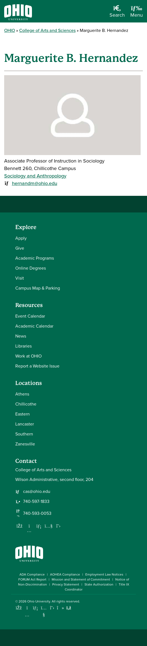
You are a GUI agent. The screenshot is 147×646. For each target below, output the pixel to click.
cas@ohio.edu (36, 491)
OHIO (9, 30)
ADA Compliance (32, 574)
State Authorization (98, 584)
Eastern (22, 414)
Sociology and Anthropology (35, 175)
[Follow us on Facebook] (19, 526)
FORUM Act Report (32, 579)
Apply (21, 238)
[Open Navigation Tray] (136, 13)
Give (19, 248)
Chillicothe (25, 404)
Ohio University (38, 601)
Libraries (23, 346)
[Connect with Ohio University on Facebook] (18, 607)
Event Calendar (30, 316)
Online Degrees (30, 268)
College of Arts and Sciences (47, 30)
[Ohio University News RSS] (68, 607)
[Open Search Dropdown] (117, 13)
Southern (24, 434)
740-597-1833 (36, 501)
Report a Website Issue (37, 366)
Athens (22, 394)
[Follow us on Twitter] (58, 526)
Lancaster (24, 424)
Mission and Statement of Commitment (81, 579)
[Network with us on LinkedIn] (39, 526)
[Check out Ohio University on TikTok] (60, 607)
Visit (19, 278)
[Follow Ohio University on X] (52, 607)
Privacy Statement (65, 584)
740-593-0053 (37, 513)
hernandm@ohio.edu (34, 183)
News (20, 336)
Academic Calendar (34, 326)
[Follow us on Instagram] (29, 530)
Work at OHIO (28, 356)
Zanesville (25, 444)
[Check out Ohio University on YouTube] (43, 611)
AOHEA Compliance (65, 574)
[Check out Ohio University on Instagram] (27, 614)
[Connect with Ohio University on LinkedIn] (35, 607)
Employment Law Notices (104, 574)
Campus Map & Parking (37, 288)
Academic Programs (34, 258)
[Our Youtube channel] (48, 526)
